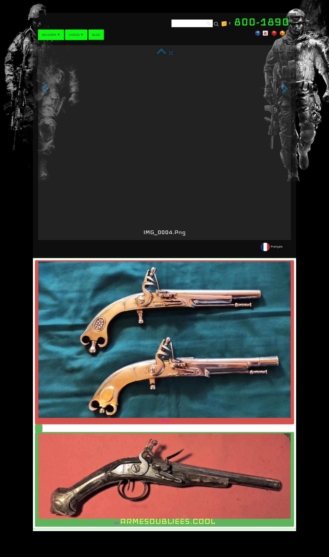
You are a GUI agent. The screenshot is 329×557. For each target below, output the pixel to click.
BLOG (96, 34)
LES (164, 479)
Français (272, 246)
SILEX (164, 342)
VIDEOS (76, 34)
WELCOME (51, 34)
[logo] (263, 22)
